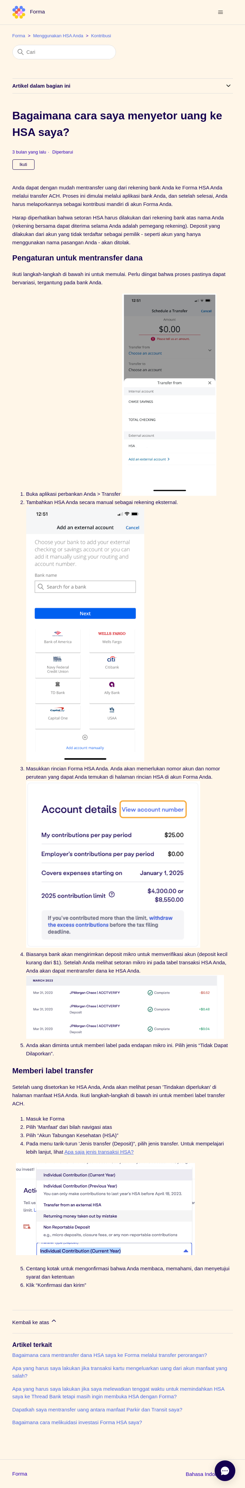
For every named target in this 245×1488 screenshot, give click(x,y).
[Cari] (64, 52)
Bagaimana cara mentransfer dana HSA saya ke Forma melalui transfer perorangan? (109, 1355)
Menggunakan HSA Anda (58, 35)
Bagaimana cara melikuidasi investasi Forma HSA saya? (77, 1422)
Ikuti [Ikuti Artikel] (23, 164)
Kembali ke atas (35, 1321)
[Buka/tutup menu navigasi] (220, 12)
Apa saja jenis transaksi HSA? (99, 1152)
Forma (19, 35)
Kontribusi (101, 35)
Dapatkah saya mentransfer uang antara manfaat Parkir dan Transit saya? (97, 1409)
